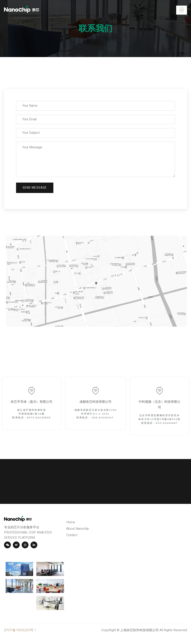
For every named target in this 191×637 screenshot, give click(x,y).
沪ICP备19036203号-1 (20, 630)
